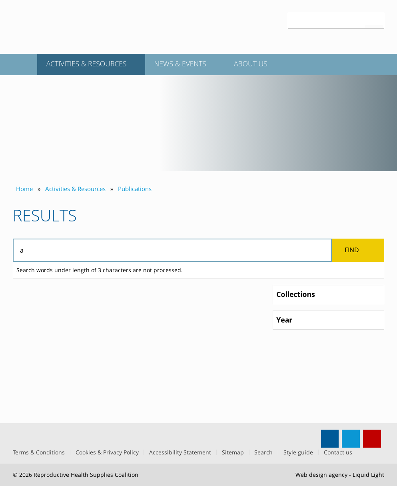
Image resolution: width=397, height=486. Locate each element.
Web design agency (321, 474)
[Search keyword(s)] (326, 20)
